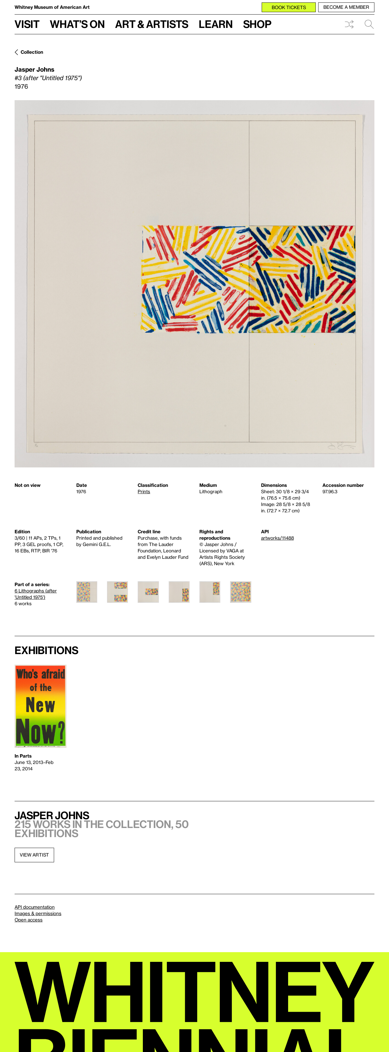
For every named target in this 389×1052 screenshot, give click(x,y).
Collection (32, 52)
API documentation (35, 907)
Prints (144, 491)
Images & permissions (38, 913)
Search (369, 24)
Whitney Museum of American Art (52, 7)
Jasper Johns (34, 69)
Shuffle (349, 24)
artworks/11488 (277, 538)
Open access (29, 919)
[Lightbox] (194, 283)
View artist (34, 854)
